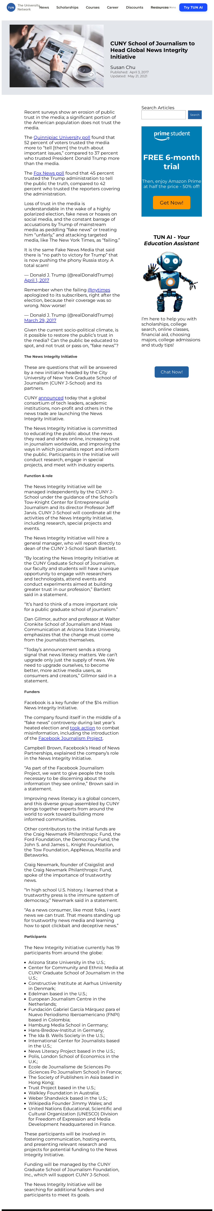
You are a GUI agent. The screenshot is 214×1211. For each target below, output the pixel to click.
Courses (92, 7)
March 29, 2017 (40, 320)
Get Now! (171, 203)
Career (112, 7)
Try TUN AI (193, 7)
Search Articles (157, 107)
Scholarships (67, 7)
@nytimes (99, 289)
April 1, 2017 (36, 280)
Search (195, 114)
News (44, 7)
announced (51, 397)
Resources (161, 7)
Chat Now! (172, 371)
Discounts (134, 7)
